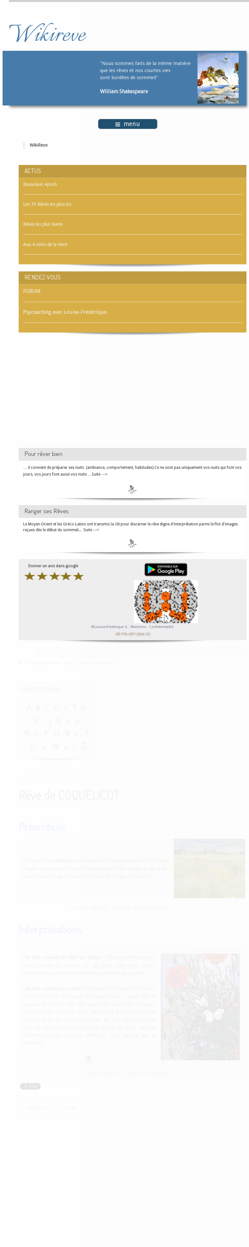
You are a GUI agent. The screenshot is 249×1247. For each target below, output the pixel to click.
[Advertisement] (73, 396)
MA (124, 633)
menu (127, 124)
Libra (139, 633)
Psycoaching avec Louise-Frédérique (65, 312)
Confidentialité (161, 627)
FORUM (32, 291)
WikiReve (39, 145)
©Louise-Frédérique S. (109, 627)
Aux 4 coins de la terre (45, 244)
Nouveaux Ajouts (40, 184)
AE (117, 633)
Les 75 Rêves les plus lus (47, 204)
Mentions (139, 627)
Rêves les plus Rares (43, 224)
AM (131, 633)
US (147, 633)
